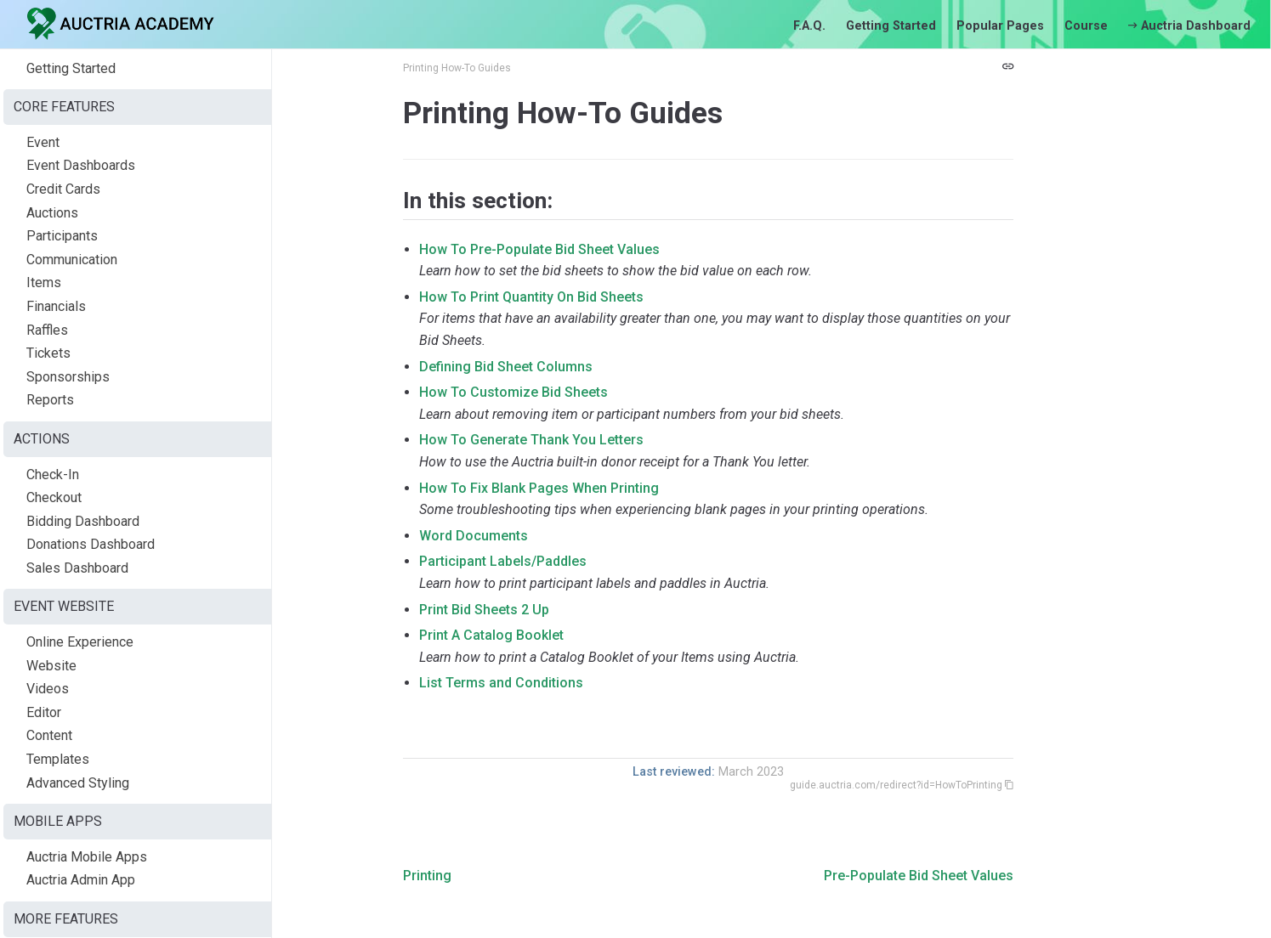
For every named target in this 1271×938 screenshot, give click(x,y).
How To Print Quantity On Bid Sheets (531, 297)
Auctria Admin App (80, 880)
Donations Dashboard (90, 544)
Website (51, 666)
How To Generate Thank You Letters (531, 440)
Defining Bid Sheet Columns (506, 367)
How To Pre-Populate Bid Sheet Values (539, 249)
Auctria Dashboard (1189, 26)
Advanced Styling (77, 783)
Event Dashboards (80, 165)
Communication (71, 259)
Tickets (48, 353)
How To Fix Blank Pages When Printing (539, 488)
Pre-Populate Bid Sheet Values (918, 875)
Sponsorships (68, 377)
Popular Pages (1000, 26)
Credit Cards (63, 189)
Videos (47, 689)
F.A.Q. (809, 26)
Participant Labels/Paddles (503, 561)
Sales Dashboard (77, 568)
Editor (43, 712)
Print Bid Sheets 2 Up (484, 610)
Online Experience (79, 642)
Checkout (54, 497)
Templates (57, 759)
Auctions (52, 213)
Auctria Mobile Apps (86, 857)
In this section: (478, 200)
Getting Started (891, 26)
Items (43, 282)
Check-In (52, 474)
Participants (62, 236)
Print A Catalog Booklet (491, 635)
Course (1086, 26)
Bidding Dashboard (82, 521)
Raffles (47, 330)
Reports (50, 400)
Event (43, 142)
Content (49, 735)
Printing (427, 875)
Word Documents (473, 536)
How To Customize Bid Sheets (513, 392)
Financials (56, 306)
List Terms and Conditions (501, 683)
